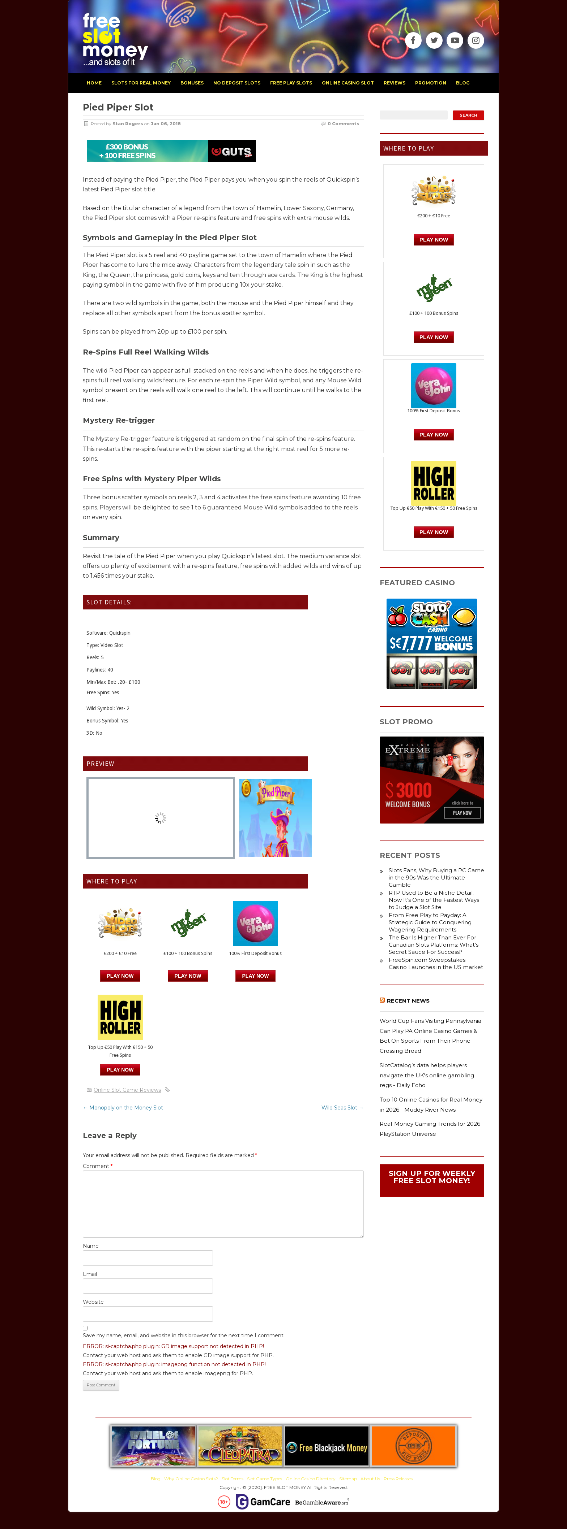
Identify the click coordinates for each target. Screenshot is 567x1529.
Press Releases (398, 1478)
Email (90, 1274)
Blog (156, 1478)
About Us (370, 1478)
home (94, 83)
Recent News (408, 1000)
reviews (394, 83)
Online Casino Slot (348, 83)
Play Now (120, 976)
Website (93, 1302)
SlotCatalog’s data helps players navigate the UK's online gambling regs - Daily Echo (427, 1075)
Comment (97, 1166)
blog (463, 83)
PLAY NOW (188, 976)
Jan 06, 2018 (166, 123)
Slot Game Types (264, 1478)
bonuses (192, 83)
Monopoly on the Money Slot (123, 1107)
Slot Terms (232, 1478)
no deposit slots (236, 83)
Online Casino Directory (311, 1478)
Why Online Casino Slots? (191, 1478)
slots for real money (141, 83)
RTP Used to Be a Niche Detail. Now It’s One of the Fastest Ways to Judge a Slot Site (434, 900)
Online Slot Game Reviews (127, 1090)
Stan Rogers (127, 123)
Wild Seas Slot (342, 1107)
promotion (430, 83)
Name (91, 1246)
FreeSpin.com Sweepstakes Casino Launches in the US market (436, 963)
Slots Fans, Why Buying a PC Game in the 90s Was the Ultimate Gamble (436, 877)
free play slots (291, 83)
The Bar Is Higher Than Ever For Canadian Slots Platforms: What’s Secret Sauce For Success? (433, 944)
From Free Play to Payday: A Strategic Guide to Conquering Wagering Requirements (430, 922)
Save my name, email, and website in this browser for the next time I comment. (184, 1335)
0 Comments (343, 123)
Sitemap (348, 1478)
